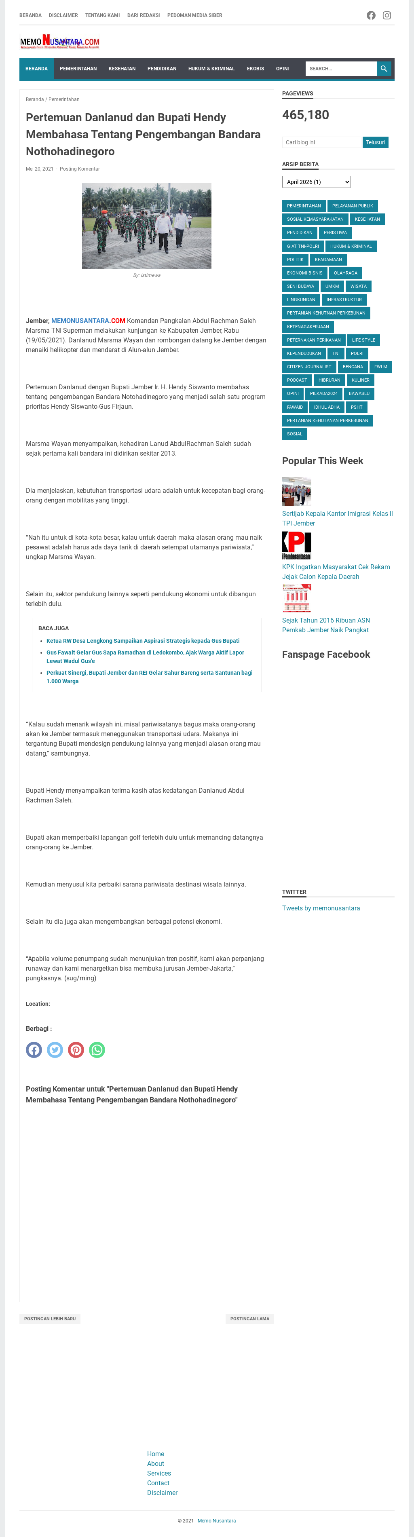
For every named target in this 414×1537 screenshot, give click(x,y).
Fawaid (295, 407)
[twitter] (55, 1050)
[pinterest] (76, 1050)
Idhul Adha (327, 407)
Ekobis (255, 69)
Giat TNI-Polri (303, 246)
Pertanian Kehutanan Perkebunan (327, 420)
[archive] (316, 182)
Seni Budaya (300, 286)
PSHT (357, 407)
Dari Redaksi (143, 15)
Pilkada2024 (324, 393)
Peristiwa (335, 232)
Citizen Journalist (309, 366)
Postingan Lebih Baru (50, 1319)
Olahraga (345, 273)
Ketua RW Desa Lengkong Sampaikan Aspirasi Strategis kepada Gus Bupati (143, 641)
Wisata (359, 286)
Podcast (297, 380)
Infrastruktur (344, 299)
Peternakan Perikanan (314, 340)
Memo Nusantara (217, 1521)
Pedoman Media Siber (194, 15)
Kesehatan (122, 69)
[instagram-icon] (387, 15)
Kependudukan (304, 353)
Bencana (353, 366)
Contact (158, 1483)
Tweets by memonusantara (321, 908)
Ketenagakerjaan (308, 326)
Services (159, 1473)
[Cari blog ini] (321, 142)
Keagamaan (328, 259)
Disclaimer (63, 15)
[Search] (341, 68)
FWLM (380, 366)
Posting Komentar (80, 169)
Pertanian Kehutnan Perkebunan (326, 313)
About (155, 1463)
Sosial (294, 434)
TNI (336, 353)
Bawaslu (359, 393)
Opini (282, 69)
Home (155, 1454)
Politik (295, 259)
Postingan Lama (249, 1319)
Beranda (30, 15)
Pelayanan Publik (352, 206)
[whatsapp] (97, 1050)
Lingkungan (301, 299)
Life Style (363, 340)
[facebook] (34, 1050)
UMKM (332, 286)
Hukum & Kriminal (211, 69)
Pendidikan (162, 69)
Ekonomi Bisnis (305, 273)
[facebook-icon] (372, 15)
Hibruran (329, 380)
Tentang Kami (102, 15)
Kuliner (361, 380)
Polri (357, 353)
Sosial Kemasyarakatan (315, 219)
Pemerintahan (78, 69)
